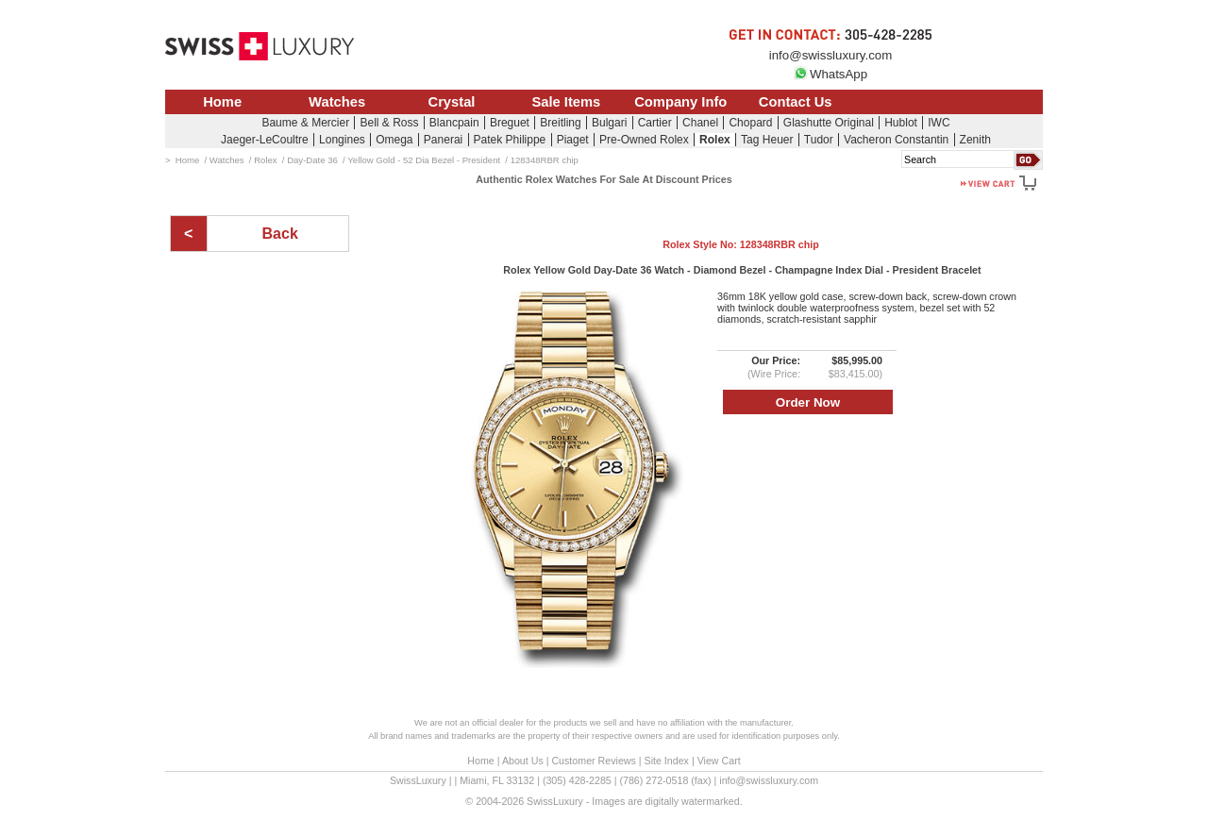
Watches (337, 101)
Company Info (680, 101)
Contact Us (795, 101)
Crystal (452, 101)
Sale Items (565, 101)
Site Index (667, 760)
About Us (523, 760)
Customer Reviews (593, 760)
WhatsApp (830, 74)
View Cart (719, 760)
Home (222, 101)
